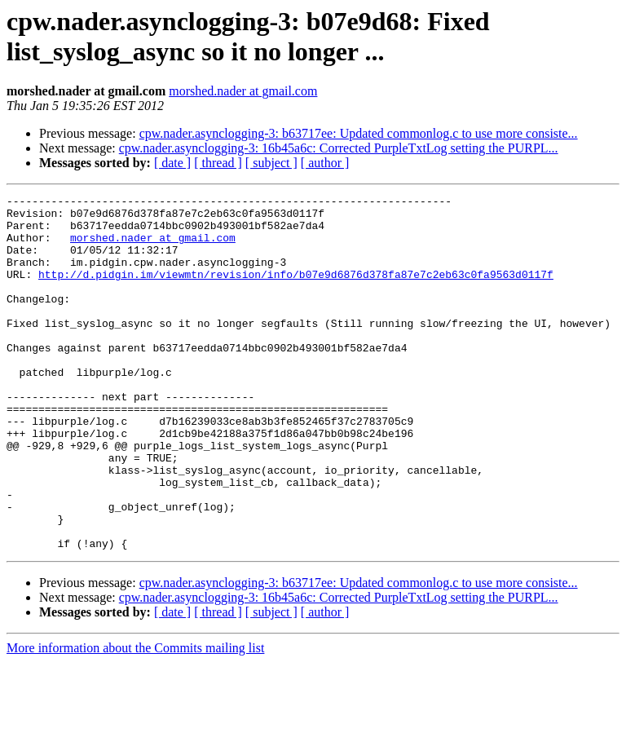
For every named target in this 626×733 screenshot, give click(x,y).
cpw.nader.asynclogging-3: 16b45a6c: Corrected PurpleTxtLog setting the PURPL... (338, 148)
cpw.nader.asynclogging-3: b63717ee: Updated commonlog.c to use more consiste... (358, 133)
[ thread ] (218, 163)
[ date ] (172, 163)
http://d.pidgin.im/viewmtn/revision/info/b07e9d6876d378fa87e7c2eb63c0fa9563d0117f (295, 291)
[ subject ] (271, 163)
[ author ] (325, 163)
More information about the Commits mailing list (135, 719)
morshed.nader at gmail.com (243, 91)
